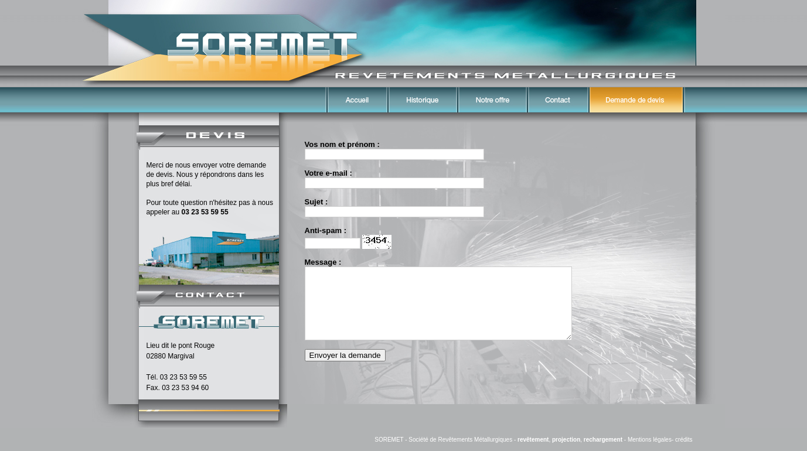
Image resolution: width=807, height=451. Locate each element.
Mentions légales (650, 439)
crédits (683, 439)
